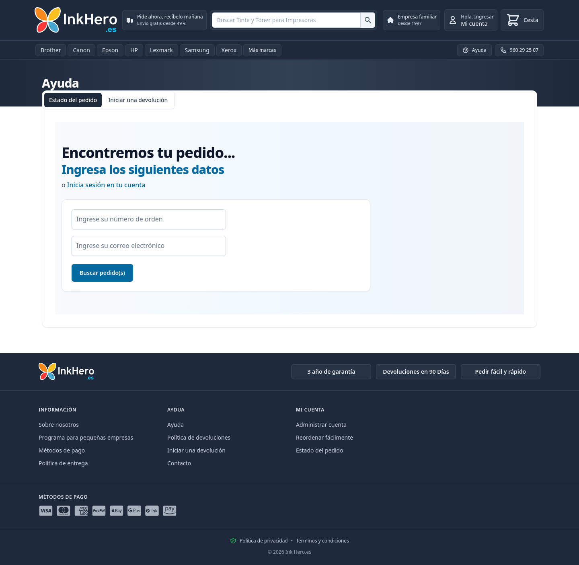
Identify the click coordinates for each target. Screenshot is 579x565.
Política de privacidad (264, 541)
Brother (51, 50)
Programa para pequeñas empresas (86, 437)
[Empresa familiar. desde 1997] (411, 20)
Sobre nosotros (59, 424)
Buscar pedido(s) (102, 272)
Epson (110, 50)
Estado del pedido (319, 450)
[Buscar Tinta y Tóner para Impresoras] (367, 20)
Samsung (197, 50)
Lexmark (161, 50)
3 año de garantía (331, 371)
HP (134, 50)
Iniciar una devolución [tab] (138, 100)
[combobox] (293, 20)
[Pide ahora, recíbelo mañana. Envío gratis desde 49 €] (164, 20)
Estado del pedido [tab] (73, 100)
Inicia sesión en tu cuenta (106, 184)
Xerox (229, 50)
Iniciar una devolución (196, 450)
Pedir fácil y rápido (500, 371)
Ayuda (175, 424)
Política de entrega (63, 463)
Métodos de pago (62, 450)
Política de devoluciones (198, 437)
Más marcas (262, 50)
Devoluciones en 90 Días (416, 371)
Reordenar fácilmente (324, 437)
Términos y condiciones (322, 541)
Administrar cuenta (321, 424)
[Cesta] (522, 20)
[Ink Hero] (76, 20)
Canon (81, 50)
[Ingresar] (470, 20)
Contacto (179, 463)
